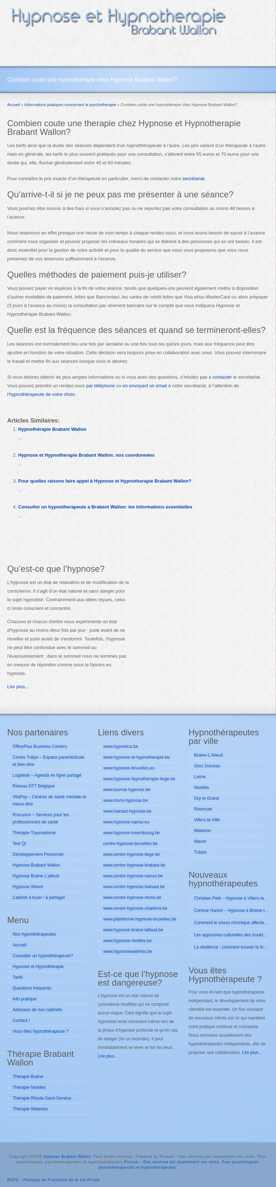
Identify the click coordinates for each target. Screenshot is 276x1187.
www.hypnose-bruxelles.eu (129, 768)
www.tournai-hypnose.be (126, 789)
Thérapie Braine (28, 1076)
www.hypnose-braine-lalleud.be (133, 929)
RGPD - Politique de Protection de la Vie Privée (53, 1180)
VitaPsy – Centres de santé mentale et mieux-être (49, 800)
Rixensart (203, 809)
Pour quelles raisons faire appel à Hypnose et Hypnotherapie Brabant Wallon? (105, 481)
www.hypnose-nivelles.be (127, 940)
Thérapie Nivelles (29, 1087)
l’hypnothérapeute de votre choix (41, 394)
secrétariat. (194, 178)
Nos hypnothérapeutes (34, 934)
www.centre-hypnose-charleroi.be (135, 908)
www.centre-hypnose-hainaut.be (134, 886)
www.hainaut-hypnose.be (127, 811)
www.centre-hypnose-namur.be (132, 875)
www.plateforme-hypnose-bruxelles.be (139, 919)
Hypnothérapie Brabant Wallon (52, 429)
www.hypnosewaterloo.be (127, 951)
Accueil (20, 945)
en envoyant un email (145, 385)
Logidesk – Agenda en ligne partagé (47, 775)
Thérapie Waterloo (30, 1108)
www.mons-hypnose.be (125, 800)
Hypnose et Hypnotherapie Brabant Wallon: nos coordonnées (86, 455)
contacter (222, 377)
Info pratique (25, 998)
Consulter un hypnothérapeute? (43, 955)
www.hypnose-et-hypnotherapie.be (136, 757)
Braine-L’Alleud (208, 755)
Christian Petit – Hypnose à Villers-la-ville (233, 898)
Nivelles (201, 787)
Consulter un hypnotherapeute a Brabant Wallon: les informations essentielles (105, 507)
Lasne (200, 776)
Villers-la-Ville (207, 819)
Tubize (200, 852)
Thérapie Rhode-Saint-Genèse (42, 1098)
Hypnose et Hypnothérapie (38, 966)
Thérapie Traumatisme (34, 832)
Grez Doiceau (207, 765)
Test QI (19, 843)
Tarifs (18, 977)
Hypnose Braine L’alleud (36, 875)
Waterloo (202, 830)
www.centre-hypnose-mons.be (132, 897)
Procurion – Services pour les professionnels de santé (41, 818)
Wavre (200, 841)
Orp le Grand (206, 798)
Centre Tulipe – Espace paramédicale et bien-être (48, 761)
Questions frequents (32, 988)
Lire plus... (18, 686)
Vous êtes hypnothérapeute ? (41, 1031)
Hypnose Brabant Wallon (36, 865)
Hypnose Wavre (28, 886)
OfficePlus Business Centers (40, 746)
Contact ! (21, 1020)
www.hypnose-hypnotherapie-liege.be (139, 778)
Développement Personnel (38, 854)
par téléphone (100, 385)
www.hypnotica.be (120, 746)
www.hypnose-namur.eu (126, 822)
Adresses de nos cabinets (37, 1009)
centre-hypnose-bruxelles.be (130, 843)
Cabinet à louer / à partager (39, 897)
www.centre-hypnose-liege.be (131, 854)
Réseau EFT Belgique (34, 786)
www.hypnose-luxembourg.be (131, 832)
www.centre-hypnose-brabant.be (134, 865)
